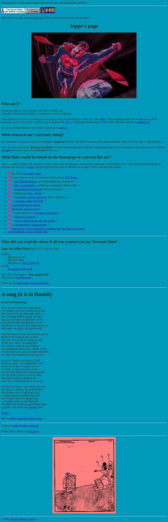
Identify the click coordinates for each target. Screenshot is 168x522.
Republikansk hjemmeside (28, 189)
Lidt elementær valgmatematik (30, 224)
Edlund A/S (143, 122)
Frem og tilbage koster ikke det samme (34, 220)
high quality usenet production (33, 283)
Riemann (6, 150)
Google (30, 167)
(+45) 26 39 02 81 (29, 263)
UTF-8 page (71, 177)
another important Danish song (26, 418)
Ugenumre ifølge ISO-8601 (28, 201)
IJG (67, 122)
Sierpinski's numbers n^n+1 (26, 209)
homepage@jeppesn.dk (20, 269)
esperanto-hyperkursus (46, 213)
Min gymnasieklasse (25, 185)
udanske (33, 407)
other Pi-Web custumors (26, 425)
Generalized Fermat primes (25, 205)
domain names (23, 277)
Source (5, 412)
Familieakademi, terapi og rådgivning (27, 231)
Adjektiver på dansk (24, 217)
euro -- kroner (34, 193)
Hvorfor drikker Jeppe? (22, 519)
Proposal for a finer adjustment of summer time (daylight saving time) (48, 228)
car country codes (31, 173)
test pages (33, 431)
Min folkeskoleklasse (25, 181)
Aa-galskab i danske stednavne (30, 197)
